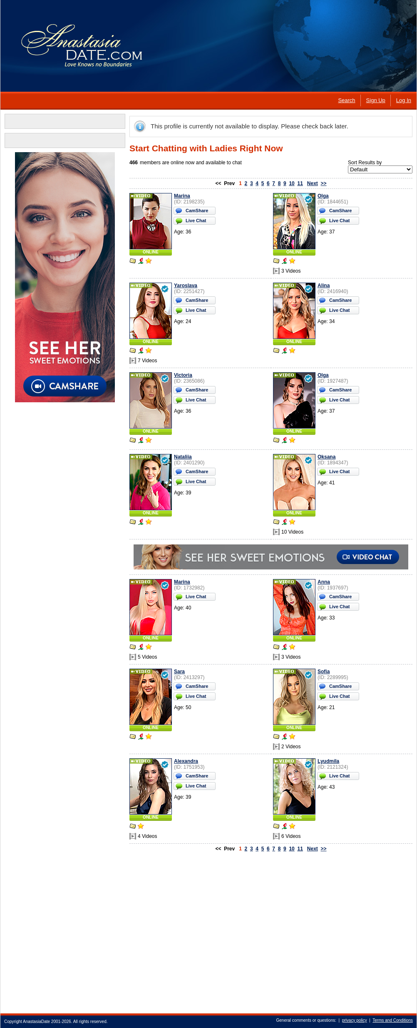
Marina (182, 196)
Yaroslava (185, 285)
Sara (179, 671)
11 (300, 183)
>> (324, 183)
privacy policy (354, 1020)
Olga (323, 196)
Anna (324, 582)
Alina (324, 285)
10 (291, 183)
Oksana (326, 457)
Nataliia (183, 457)
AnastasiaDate (36, 1021)
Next (312, 183)
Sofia (324, 671)
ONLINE (151, 252)
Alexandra (186, 761)
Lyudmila (328, 761)
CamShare (197, 210)
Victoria (183, 375)
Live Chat (196, 220)
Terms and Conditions (392, 1020)
